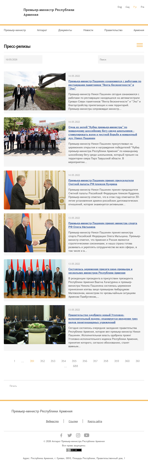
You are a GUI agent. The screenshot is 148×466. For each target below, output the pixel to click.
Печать (13, 385)
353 (53, 361)
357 (95, 361)
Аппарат (42, 30)
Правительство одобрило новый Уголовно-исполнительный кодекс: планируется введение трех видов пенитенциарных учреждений (103, 318)
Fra (142, 6)
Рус (135, 6)
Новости (88, 30)
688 (75, 366)
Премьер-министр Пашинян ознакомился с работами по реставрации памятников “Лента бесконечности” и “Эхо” (104, 84)
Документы (65, 30)
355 (74, 361)
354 (63, 361)
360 (127, 361)
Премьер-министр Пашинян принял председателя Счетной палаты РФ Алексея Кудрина (101, 182)
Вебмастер (52, 421)
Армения (139, 30)
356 (84, 361)
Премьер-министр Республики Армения (42, 411)
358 (105, 361)
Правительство (113, 30)
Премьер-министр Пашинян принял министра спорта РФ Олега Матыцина (102, 225)
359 (116, 361)
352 (42, 361)
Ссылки (73, 421)
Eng (120, 6)
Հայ (127, 6)
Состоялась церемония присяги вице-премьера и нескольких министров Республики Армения (100, 270)
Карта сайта (95, 421)
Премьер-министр (15, 30)
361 (138, 361)
